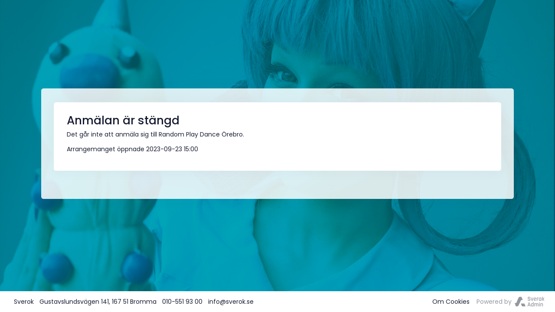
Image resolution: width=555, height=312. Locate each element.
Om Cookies (451, 301)
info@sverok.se (231, 301)
